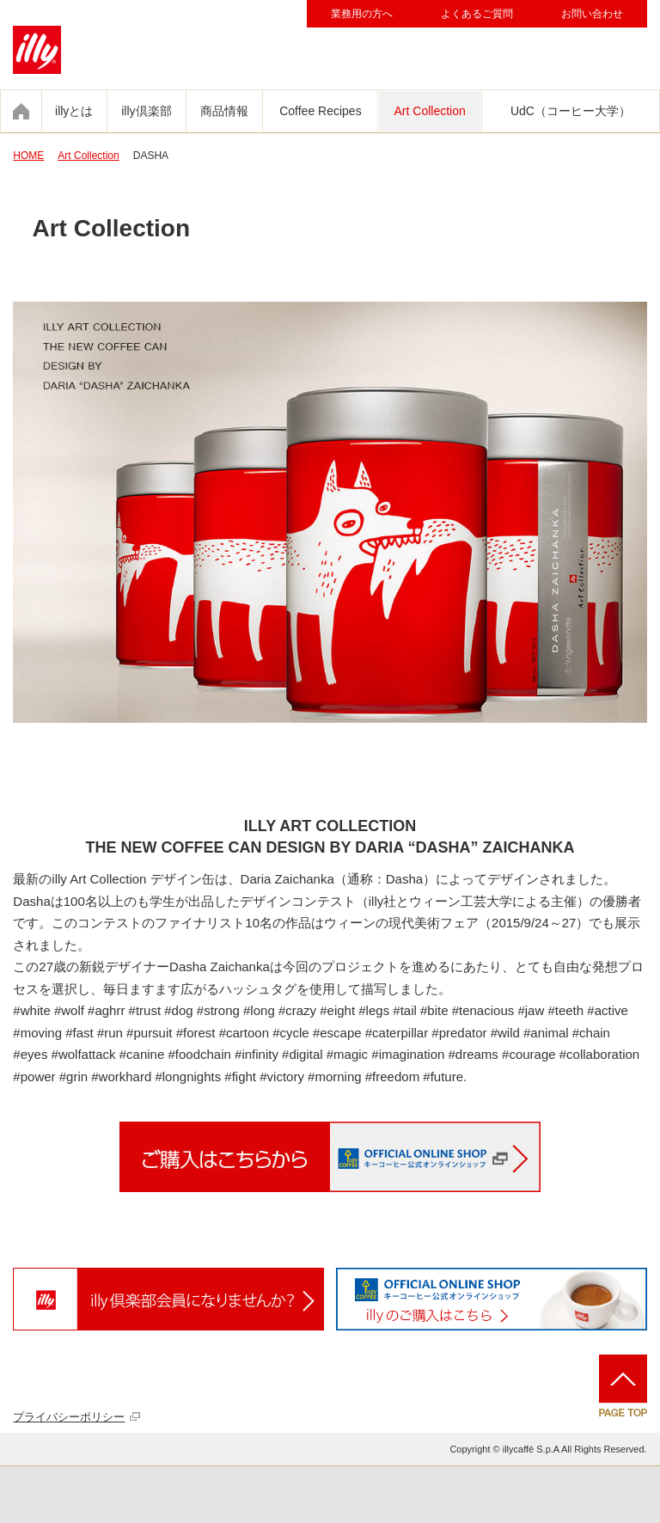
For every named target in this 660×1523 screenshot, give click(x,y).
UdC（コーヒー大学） (570, 111)
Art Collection (430, 111)
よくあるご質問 (477, 14)
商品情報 (224, 111)
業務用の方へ (362, 14)
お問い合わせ (592, 14)
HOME (28, 156)
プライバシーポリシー (69, 1416)
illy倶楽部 (146, 111)
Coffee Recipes (320, 111)
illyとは (74, 111)
